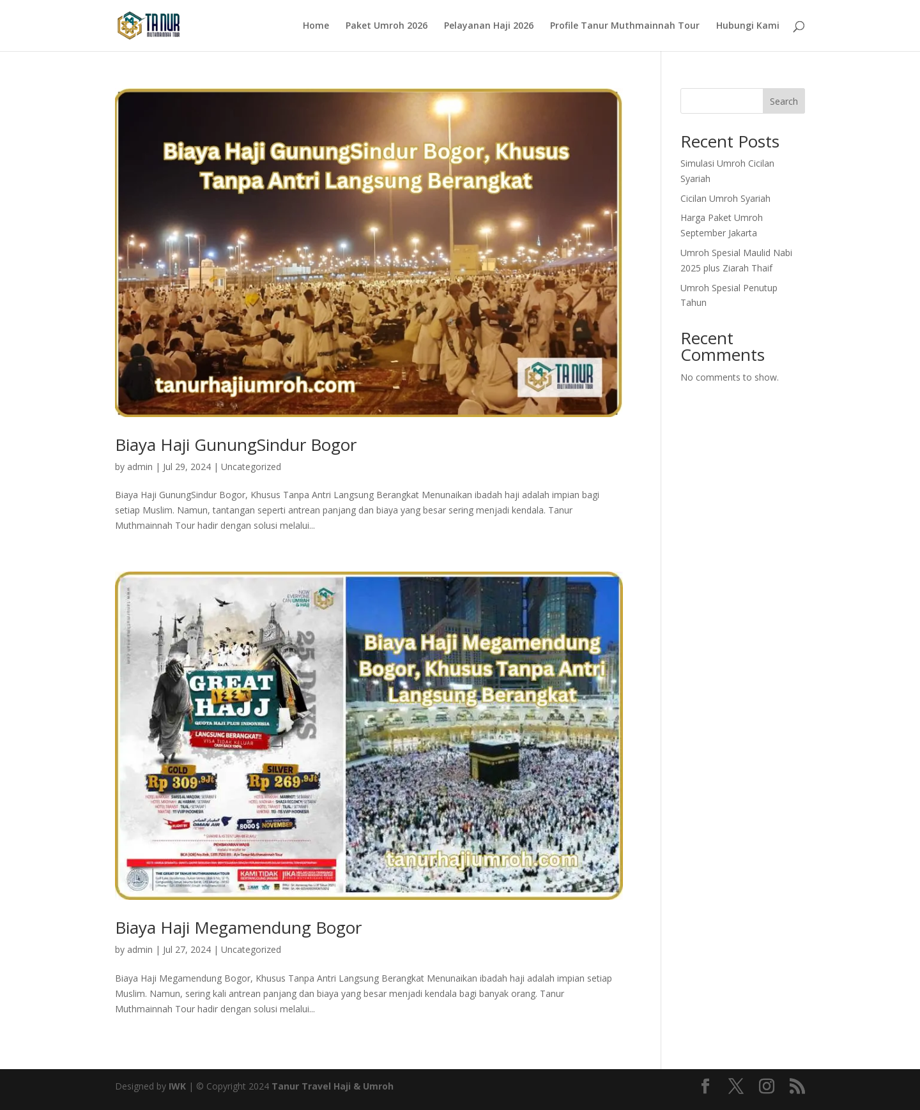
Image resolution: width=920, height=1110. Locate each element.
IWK (177, 1086)
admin (140, 466)
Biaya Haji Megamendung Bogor (238, 927)
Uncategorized (251, 466)
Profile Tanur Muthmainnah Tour (625, 26)
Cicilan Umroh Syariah (725, 198)
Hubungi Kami (747, 26)
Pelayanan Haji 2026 (488, 26)
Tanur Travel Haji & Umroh (333, 1086)
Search (784, 101)
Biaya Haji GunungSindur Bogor (235, 444)
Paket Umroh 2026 (386, 26)
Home (316, 26)
